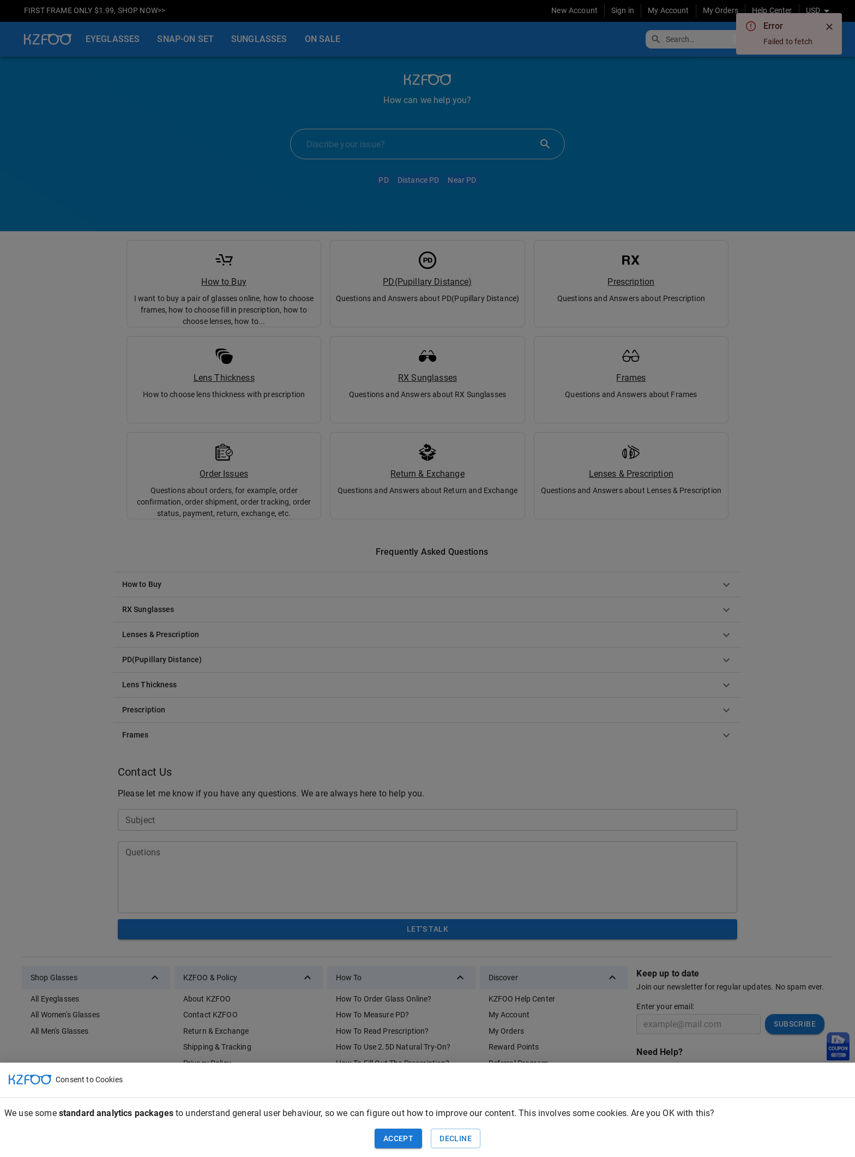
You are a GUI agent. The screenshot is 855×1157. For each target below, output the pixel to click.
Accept (398, 1138)
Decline (455, 1138)
